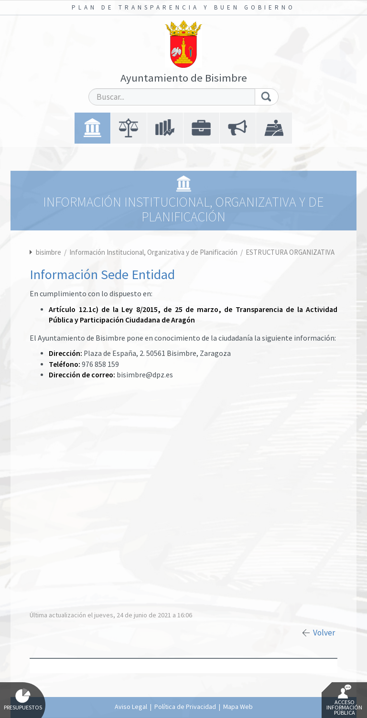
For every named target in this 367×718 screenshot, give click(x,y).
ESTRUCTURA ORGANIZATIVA (290, 252)
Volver (324, 632)
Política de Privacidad (185, 706)
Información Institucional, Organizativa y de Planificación (154, 252)
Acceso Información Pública (344, 700)
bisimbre (48, 252)
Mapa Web (238, 706)
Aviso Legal (131, 706)
